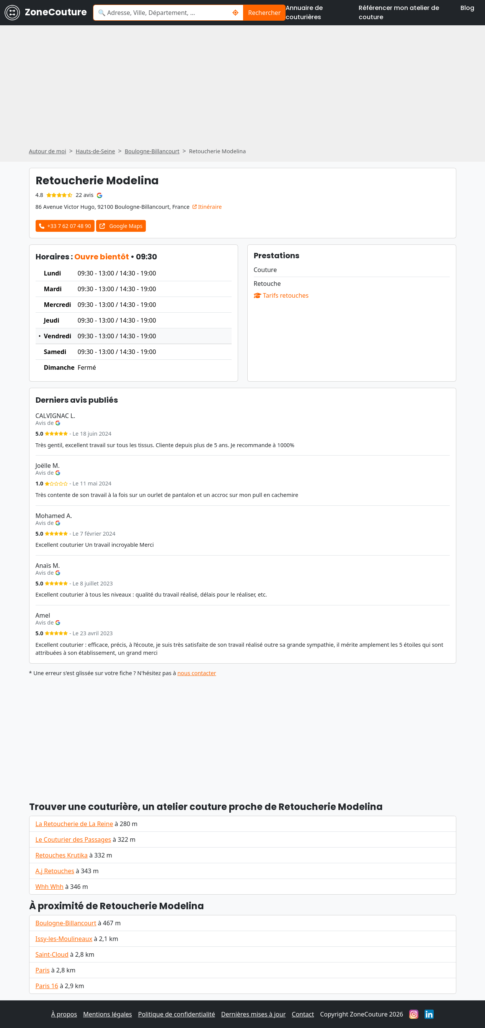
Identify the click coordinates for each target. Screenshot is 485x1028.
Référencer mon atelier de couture (399, 12)
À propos (64, 1014)
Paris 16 (47, 986)
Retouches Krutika (62, 855)
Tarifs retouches (281, 295)
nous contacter (196, 673)
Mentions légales (107, 1014)
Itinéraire (207, 206)
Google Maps (121, 226)
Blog (467, 7)
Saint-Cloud (52, 954)
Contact (303, 1014)
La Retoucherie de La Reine (74, 824)
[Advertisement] (242, 735)
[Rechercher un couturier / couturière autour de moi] (235, 13)
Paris (43, 970)
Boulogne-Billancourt (66, 923)
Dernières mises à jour (253, 1014)
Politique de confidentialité (176, 1014)
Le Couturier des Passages (73, 839)
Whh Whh (50, 886)
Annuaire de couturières (304, 12)
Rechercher (264, 12)
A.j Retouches (55, 871)
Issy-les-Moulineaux (64, 939)
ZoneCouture (46, 12)
